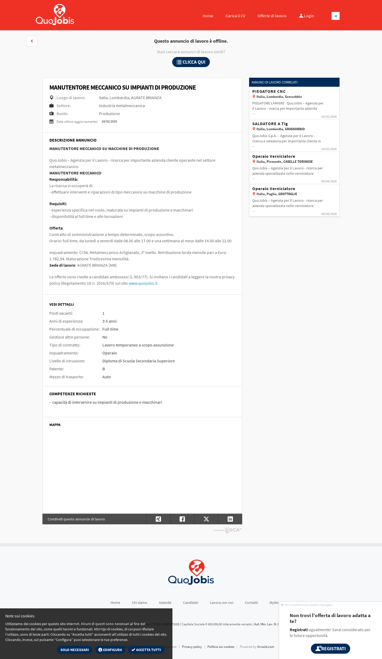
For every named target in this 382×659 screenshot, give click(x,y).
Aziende (165, 602)
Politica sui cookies (220, 646)
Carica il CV (235, 15)
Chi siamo (139, 602)
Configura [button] (110, 649)
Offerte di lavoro (272, 15)
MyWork (276, 602)
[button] (32, 41)
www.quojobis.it (143, 283)
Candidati (190, 602)
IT (336, 16)
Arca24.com (265, 646)
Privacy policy (192, 646)
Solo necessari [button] (74, 649)
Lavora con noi (221, 602)
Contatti (251, 602)
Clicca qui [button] (191, 62)
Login (306, 15)
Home (208, 15)
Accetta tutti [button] (146, 649)
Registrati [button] (330, 648)
